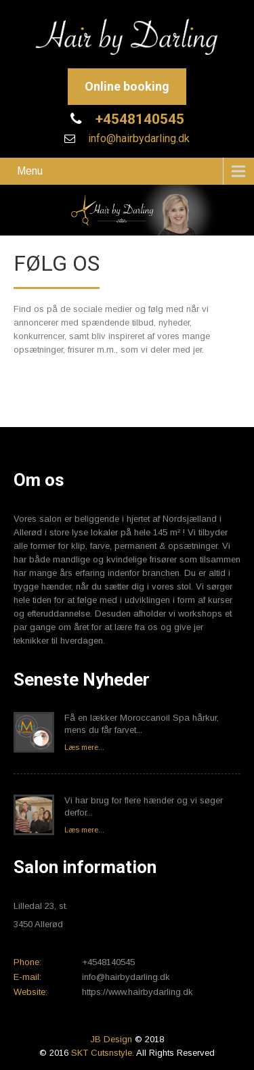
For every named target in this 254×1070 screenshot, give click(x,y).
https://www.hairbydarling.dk (137, 992)
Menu (30, 171)
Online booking (127, 86)
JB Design (111, 1039)
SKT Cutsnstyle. (103, 1053)
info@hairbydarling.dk (137, 138)
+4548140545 (138, 119)
